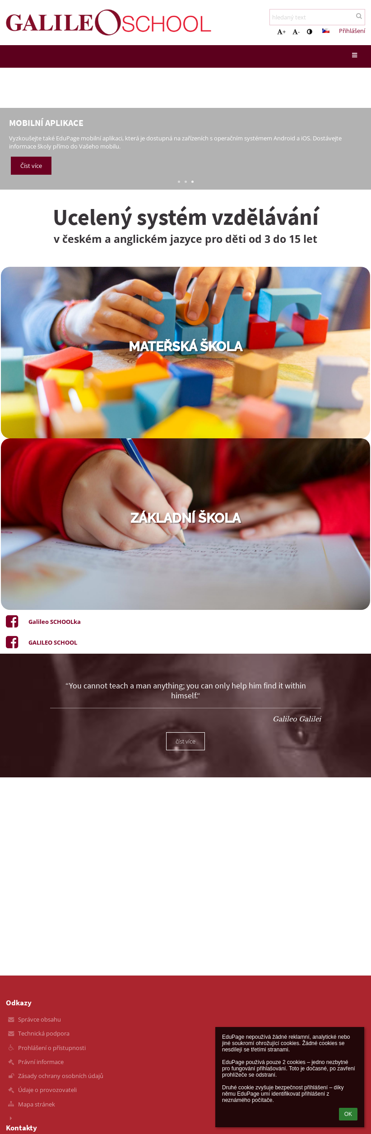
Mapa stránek (36, 1104)
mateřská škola (185, 346)
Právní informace (41, 1062)
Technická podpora (44, 1033)
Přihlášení (352, 31)
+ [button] (281, 32)
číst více (185, 741)
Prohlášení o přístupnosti (52, 1048)
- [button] (296, 32)
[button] (326, 30)
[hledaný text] (317, 17)
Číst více (31, 166)
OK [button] (348, 1114)
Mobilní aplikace (46, 122)
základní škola (185, 518)
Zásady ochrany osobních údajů (60, 1076)
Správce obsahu (39, 1019)
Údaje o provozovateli (47, 1090)
